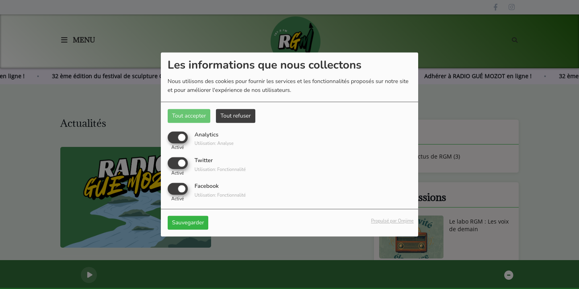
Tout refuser (235, 116)
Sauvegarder (188, 223)
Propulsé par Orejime (392, 221)
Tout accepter (189, 116)
